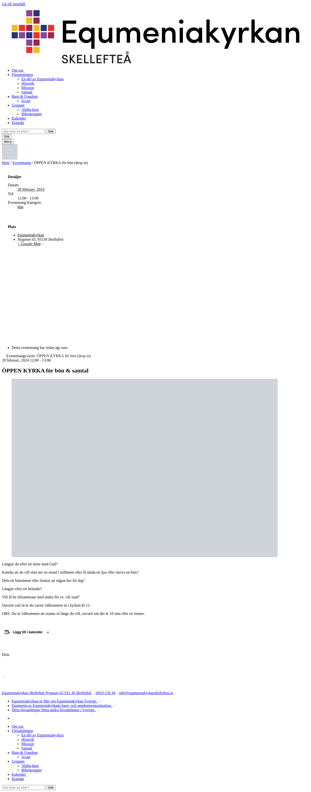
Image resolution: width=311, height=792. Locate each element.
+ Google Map (29, 244)
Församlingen (22, 75)
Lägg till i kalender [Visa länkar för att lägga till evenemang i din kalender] (28, 632)
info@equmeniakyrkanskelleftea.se (146, 693)
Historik (27, 83)
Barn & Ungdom (25, 96)
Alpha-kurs (30, 109)
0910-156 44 (105, 693)
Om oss (17, 70)
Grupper (18, 105)
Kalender (19, 118)
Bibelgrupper (31, 114)
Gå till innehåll (13, 4)
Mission (27, 88)
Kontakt (18, 123)
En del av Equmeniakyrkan (42, 79)
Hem (5, 163)
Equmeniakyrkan (30, 235)
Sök (50, 131)
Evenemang (22, 163)
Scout (25, 101)
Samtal (26, 92)
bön (20, 207)
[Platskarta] (155, 292)
